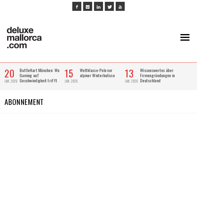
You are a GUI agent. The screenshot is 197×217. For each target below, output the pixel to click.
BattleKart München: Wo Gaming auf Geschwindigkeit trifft (39, 75)
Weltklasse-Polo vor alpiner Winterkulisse (97, 73)
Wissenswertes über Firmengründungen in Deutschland (157, 75)
